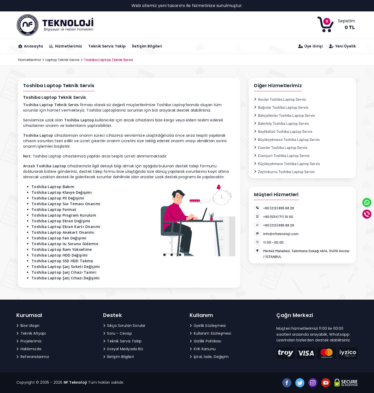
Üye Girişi (310, 46)
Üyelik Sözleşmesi (208, 325)
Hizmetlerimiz (29, 59)
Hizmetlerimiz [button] (65, 46)
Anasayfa (30, 46)
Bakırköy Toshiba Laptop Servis (281, 123)
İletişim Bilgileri (147, 46)
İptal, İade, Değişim (209, 356)
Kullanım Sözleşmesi (210, 333)
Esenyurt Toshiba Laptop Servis (282, 155)
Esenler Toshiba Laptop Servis (280, 147)
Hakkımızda (28, 348)
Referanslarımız (32, 356)
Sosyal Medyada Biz (123, 348)
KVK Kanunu (203, 348)
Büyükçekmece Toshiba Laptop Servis (287, 139)
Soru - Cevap (117, 333)
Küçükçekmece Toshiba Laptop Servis (287, 163)
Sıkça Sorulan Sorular (124, 325)
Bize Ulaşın (27, 325)
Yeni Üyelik (342, 46)
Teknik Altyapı (31, 333)
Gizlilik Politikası (205, 341)
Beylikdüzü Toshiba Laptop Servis (283, 131)
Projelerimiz (29, 341)
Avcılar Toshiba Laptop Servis (280, 99)
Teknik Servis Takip (107, 46)
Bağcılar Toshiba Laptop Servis (281, 107)
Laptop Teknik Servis (62, 59)
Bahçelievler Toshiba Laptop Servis (284, 115)
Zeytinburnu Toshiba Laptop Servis (284, 171)
